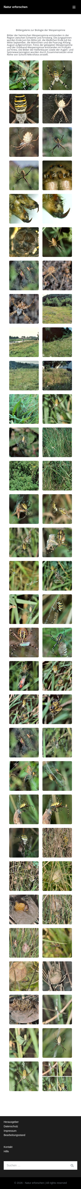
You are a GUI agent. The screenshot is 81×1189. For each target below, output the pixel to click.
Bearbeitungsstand (14, 1135)
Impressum (10, 1130)
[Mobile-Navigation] (74, 7)
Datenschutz (11, 1126)
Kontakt (8, 1146)
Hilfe (6, 1151)
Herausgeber (11, 1121)
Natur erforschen (15, 7)
